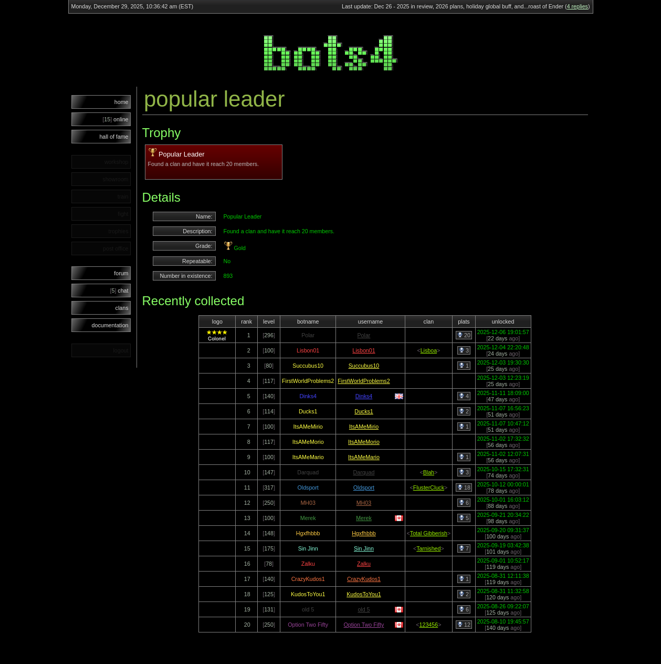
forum (121, 273)
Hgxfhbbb (364, 533)
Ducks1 (363, 411)
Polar (364, 335)
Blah (428, 472)
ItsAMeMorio (364, 442)
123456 (428, 624)
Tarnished (428, 548)
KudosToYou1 (364, 594)
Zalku (364, 564)
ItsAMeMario (364, 457)
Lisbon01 (363, 350)
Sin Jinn (364, 548)
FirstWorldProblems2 (364, 381)
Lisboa (429, 350)
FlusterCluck (428, 487)
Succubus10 (364, 365)
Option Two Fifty (364, 624)
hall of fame (113, 136)
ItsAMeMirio (364, 426)
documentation (110, 325)
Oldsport (363, 487)
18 (463, 487)
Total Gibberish (428, 533)
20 (463, 335)
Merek (364, 518)
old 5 (364, 609)
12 (463, 624)
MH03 (363, 503)
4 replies (577, 6)
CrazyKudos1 (364, 579)
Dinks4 (364, 396)
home (121, 102)
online (115, 119)
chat (119, 290)
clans (122, 308)
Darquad (364, 472)
